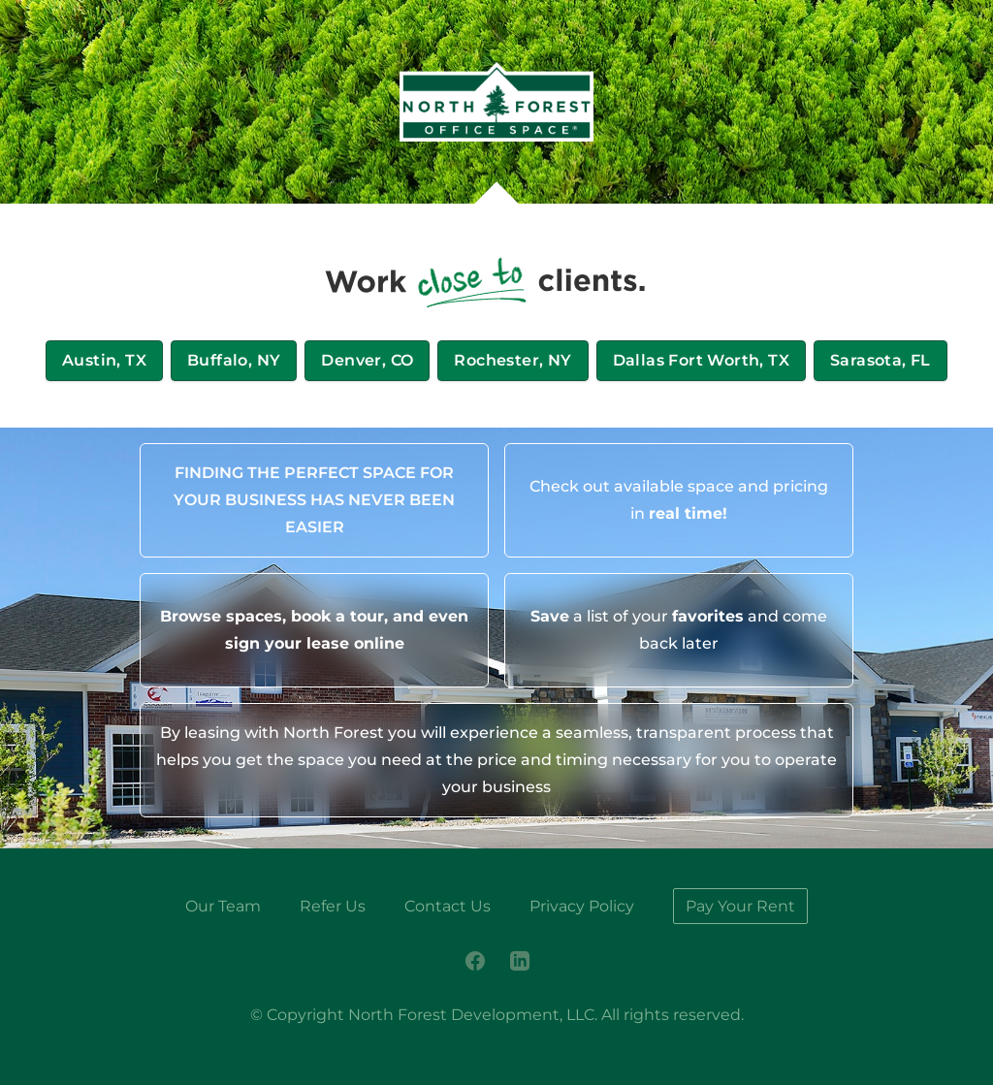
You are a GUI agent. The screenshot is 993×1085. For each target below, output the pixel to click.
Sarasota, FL (880, 360)
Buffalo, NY (233, 360)
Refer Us (333, 906)
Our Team (223, 906)
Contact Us (447, 906)
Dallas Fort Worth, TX (701, 360)
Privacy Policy (581, 906)
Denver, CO (367, 360)
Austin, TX (104, 360)
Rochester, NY (512, 360)
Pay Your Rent (740, 906)
